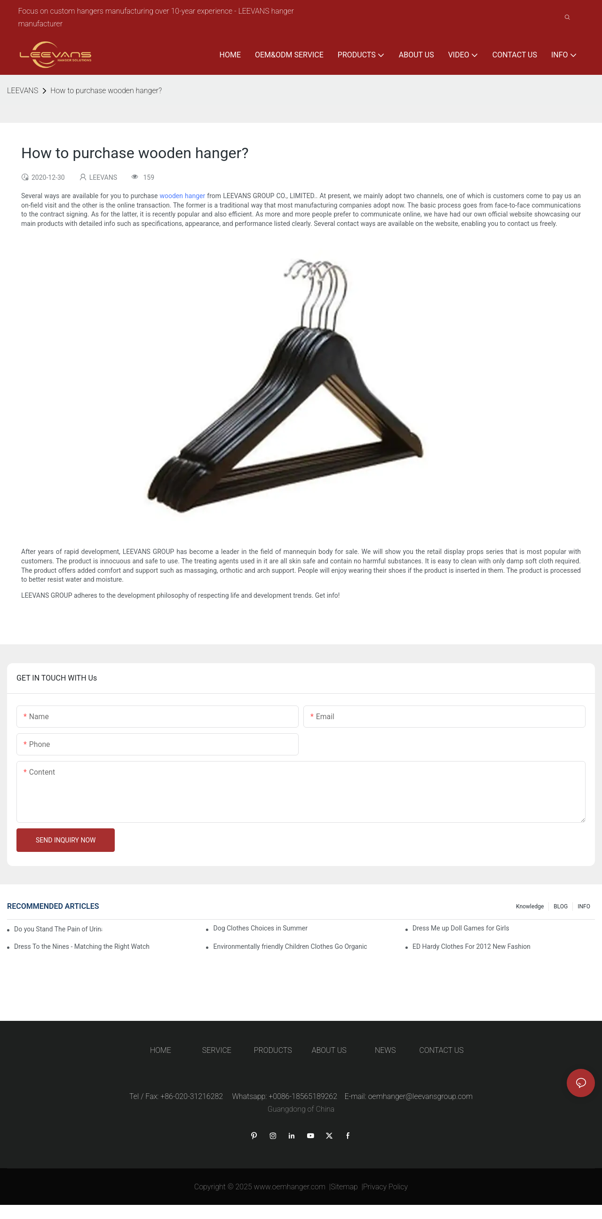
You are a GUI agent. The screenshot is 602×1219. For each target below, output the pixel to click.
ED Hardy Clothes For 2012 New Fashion (471, 946)
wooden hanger (182, 196)
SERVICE (216, 1050)
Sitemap (344, 1186)
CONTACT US (442, 1050)
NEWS (385, 1050)
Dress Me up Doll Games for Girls (460, 928)
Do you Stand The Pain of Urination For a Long (58, 929)
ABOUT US (329, 1050)
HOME (160, 1050)
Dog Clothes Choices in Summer (260, 928)
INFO (584, 906)
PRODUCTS (273, 1050)
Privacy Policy (385, 1186)
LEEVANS (22, 90)
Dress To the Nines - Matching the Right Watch (82, 946)
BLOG (561, 906)
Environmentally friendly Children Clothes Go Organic (290, 946)
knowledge (530, 906)
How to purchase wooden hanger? (106, 90)
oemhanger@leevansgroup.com (420, 1096)
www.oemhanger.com (290, 1186)
